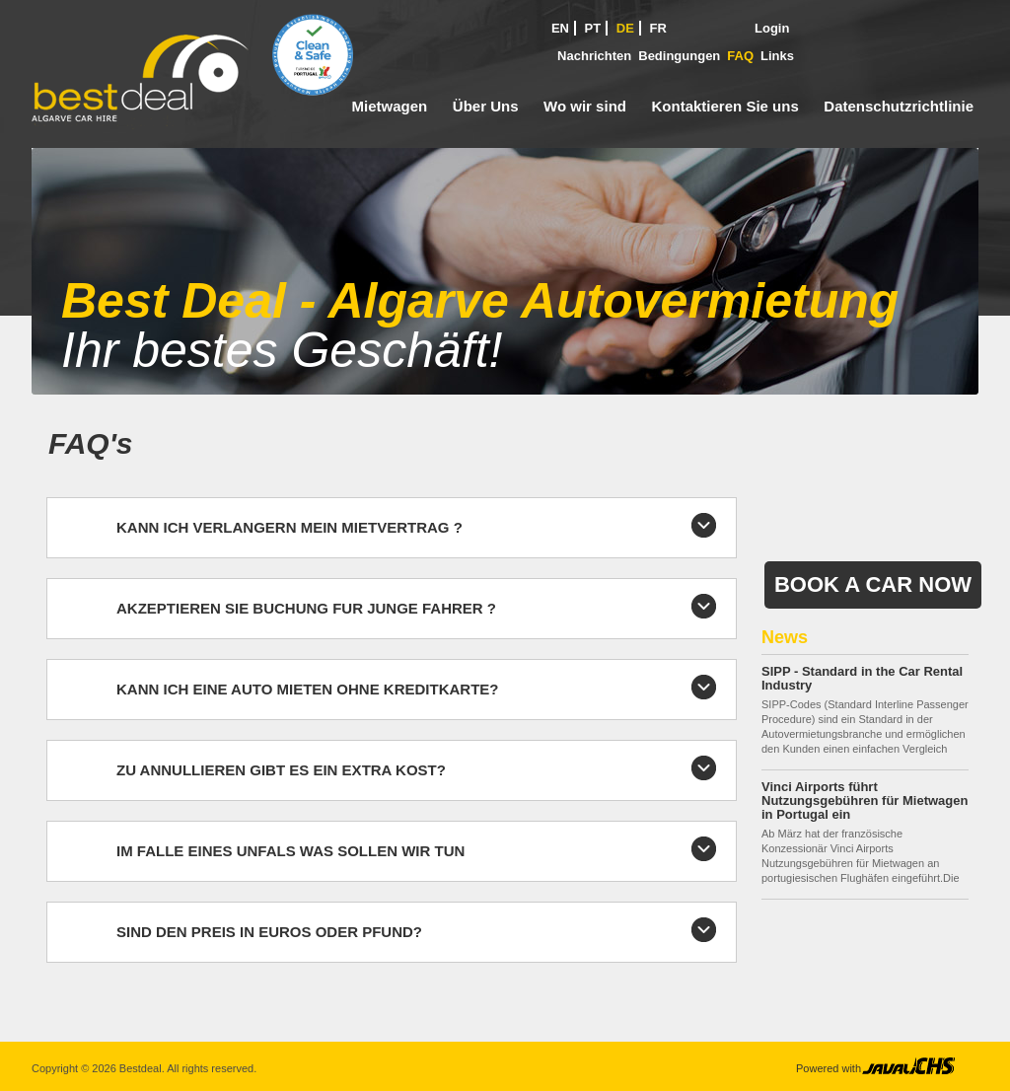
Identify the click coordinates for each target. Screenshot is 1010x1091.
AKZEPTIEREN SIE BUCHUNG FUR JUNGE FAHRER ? (306, 608)
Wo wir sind (584, 106)
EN (560, 28)
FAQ (740, 55)
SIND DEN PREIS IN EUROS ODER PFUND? (269, 931)
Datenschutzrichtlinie (899, 106)
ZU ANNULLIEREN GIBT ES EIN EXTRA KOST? (281, 770)
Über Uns (486, 106)
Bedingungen (679, 55)
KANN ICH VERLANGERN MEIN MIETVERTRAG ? (289, 527)
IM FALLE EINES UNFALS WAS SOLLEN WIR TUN (290, 850)
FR (658, 28)
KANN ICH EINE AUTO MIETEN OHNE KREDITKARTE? (307, 689)
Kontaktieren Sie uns (725, 106)
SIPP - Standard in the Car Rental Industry (862, 678)
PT (593, 28)
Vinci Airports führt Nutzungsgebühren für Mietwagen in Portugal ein (864, 800)
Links (777, 55)
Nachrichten (594, 55)
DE (625, 28)
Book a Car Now (873, 584)
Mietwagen (390, 106)
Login (772, 28)
